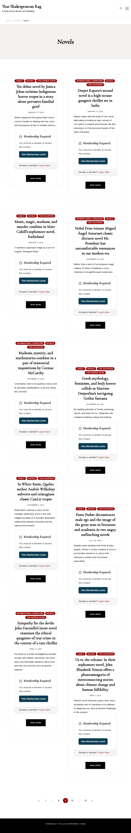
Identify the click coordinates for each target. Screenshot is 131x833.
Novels (30, 81)
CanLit (19, 81)
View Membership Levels (33, 154)
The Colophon (95, 85)
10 (72, 800)
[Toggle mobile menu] (127, 8)
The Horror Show (46, 81)
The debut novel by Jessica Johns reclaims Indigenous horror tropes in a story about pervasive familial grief (36, 96)
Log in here (44, 165)
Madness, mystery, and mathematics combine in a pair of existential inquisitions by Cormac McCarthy (36, 363)
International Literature (89, 81)
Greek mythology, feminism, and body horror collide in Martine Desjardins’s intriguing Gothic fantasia (95, 388)
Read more (36, 178)
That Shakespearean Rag (21, 6)
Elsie (64, 824)
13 (85, 800)
